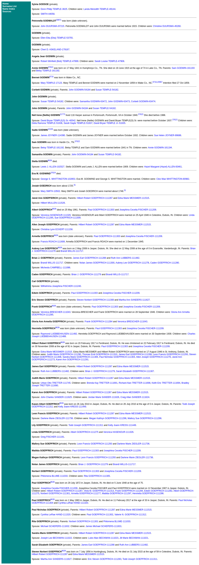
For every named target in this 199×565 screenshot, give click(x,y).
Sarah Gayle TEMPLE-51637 (78, 123)
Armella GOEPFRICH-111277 (86, 493)
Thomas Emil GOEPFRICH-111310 (99, 354)
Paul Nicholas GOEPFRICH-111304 (117, 357)
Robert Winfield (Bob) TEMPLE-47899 (59, 61)
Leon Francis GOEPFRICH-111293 (170, 354)
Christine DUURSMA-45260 (167, 26)
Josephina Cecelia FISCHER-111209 (137, 209)
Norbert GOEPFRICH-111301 (55, 493)
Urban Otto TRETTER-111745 (56, 383)
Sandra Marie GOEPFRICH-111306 (80, 357)
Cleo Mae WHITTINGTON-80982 (172, 179)
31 (75, 185)
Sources (6, 11)
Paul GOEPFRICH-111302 (100, 514)
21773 (62, 114)
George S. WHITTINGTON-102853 (58, 179)
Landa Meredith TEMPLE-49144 (99, 9)
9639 (54, 209)
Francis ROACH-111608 (53, 241)
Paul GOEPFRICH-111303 (101, 209)
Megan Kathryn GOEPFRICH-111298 (107, 418)
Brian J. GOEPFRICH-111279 (86, 274)
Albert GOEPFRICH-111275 (84, 432)
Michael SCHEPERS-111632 (55, 526)
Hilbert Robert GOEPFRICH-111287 (95, 198)
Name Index (8, 9)
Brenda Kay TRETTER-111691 (102, 383)
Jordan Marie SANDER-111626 (103, 397)
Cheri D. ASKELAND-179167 (55, 49)
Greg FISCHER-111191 (52, 437)
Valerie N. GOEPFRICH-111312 (130, 514)
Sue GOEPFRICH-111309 (67, 217)
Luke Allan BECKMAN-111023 (103, 538)
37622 (50, 67)
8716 (51, 77)
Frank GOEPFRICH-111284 (98, 321)
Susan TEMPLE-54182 (107, 89)
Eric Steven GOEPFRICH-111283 (104, 559)
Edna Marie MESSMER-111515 (133, 198)
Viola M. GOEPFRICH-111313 (99, 491)
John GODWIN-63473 (119, 101)
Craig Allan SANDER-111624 (134, 397)
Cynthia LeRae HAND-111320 (73, 503)
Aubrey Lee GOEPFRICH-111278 (132, 262)
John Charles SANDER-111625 (56, 397)
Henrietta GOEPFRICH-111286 (148, 493)
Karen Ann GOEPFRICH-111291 (72, 359)
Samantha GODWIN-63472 (93, 101)
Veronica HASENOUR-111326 (56, 215)
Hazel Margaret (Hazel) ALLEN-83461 (163, 166)
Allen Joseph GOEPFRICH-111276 (153, 357)
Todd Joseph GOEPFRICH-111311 (85, 425)
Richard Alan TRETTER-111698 (135, 383)
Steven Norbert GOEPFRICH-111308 (95, 300)
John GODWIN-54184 (79, 89)
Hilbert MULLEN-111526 (53, 203)
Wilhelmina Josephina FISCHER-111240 (61, 286)
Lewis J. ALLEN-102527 (52, 166)
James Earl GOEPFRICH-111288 (89, 258)
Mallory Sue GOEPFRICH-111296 (144, 418)
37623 (140, 114)
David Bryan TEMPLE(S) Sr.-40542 (58, 120)
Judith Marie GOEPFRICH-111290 (64, 354)
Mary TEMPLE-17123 (51, 83)
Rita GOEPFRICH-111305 (97, 476)
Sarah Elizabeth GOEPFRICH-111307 (135, 371)
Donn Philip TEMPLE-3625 (54, 9)
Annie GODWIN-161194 (160, 147)
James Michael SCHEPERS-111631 (104, 526)
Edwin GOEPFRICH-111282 (158, 491)
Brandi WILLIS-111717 (72, 251)
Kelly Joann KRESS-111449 (72, 406)
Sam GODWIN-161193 (183, 68)
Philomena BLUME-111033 (54, 476)
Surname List (9, 6)
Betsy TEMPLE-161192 (47, 70)
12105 (50, 129)
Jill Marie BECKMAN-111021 (134, 538)
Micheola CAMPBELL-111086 (55, 267)
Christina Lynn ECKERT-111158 (56, 229)
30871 (59, 20)
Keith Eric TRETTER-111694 (166, 383)
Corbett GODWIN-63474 (143, 101)
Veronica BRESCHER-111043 (56, 312)
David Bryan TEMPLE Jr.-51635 (109, 123)
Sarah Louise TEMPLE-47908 (109, 61)
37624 (53, 173)
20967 (159, 82)
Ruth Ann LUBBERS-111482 (125, 258)
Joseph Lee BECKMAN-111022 (56, 538)
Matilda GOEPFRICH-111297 (116, 493)
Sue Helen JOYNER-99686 (167, 135)
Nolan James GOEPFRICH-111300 (96, 262)
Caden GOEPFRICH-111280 (164, 262)
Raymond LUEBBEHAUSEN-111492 (59, 333)
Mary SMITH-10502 (50, 191)
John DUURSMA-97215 (52, 26)
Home (5, 3)
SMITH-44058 (48, 14)
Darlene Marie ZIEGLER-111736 (57, 418)
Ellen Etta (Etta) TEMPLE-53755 (57, 38)
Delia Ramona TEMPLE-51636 (47, 123)
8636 (50, 160)
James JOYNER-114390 (53, 135)
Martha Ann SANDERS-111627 (134, 300)
